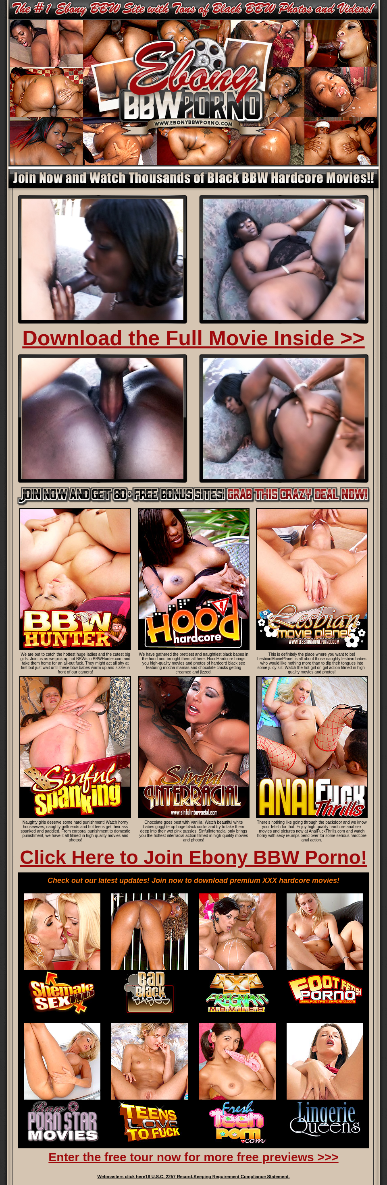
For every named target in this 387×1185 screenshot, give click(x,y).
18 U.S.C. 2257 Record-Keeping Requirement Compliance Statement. (217, 1176)
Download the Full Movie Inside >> (193, 338)
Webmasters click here (121, 1176)
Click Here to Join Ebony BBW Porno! (193, 857)
